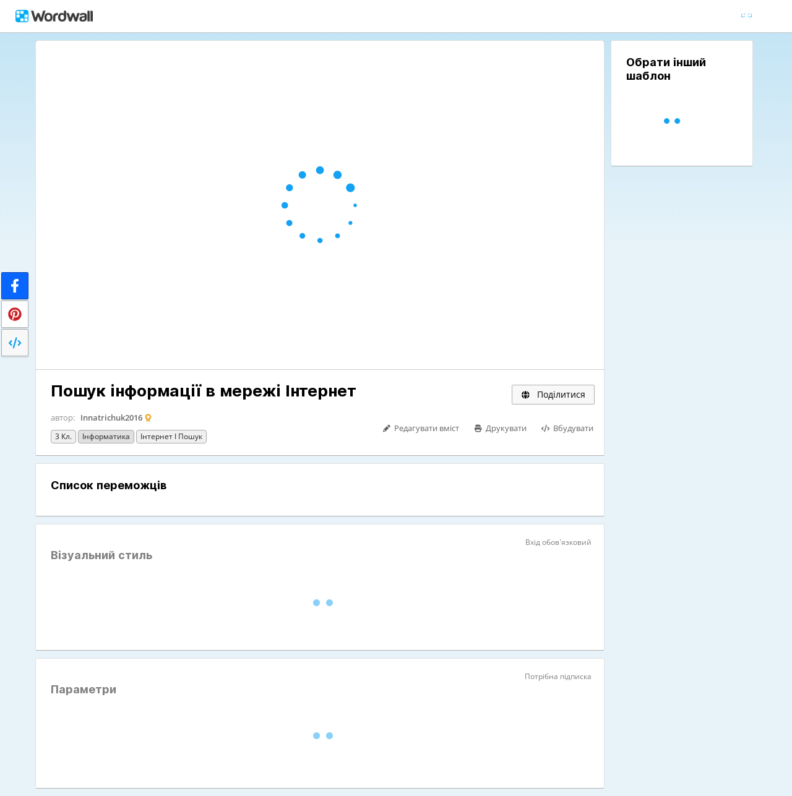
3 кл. (63, 436)
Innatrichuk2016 (111, 417)
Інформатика (106, 436)
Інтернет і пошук (171, 436)
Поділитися (553, 394)
